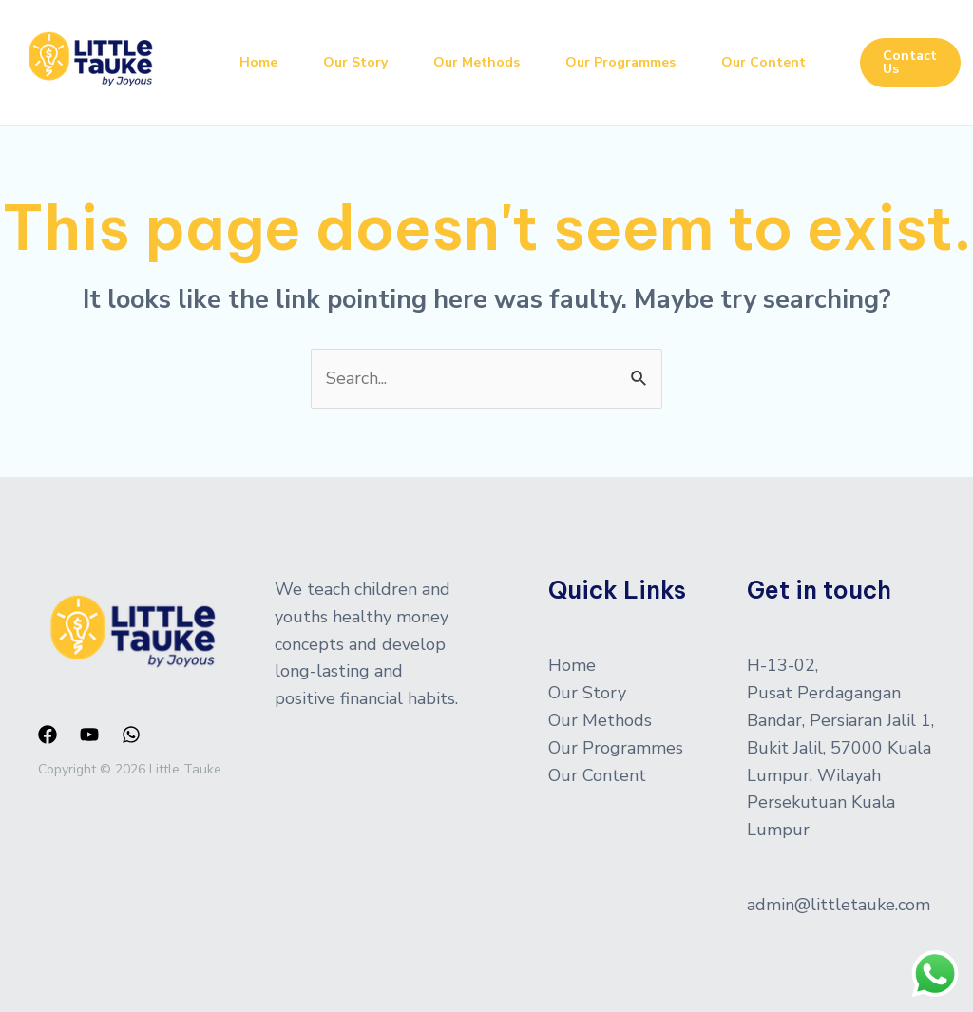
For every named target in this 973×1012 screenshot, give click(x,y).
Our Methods (476, 62)
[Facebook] (47, 734)
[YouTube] (89, 734)
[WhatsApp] (131, 734)
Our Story (355, 62)
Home (258, 62)
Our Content (763, 62)
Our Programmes (620, 62)
